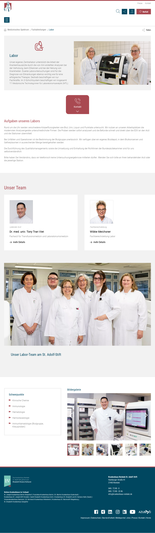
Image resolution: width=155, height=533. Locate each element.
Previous (70, 415)
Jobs (128, 518)
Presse (139, 3)
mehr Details (19, 242)
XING (103, 512)
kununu (125, 512)
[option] (41, 222)
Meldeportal (120, 518)
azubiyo (145, 512)
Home (148, 518)
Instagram (118, 512)
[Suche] (117, 11)
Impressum (85, 518)
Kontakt (148, 3)
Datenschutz (96, 518)
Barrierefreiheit (108, 518)
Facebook (96, 512)
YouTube (132, 512)
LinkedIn (110, 512)
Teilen (148, 30)
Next (146, 415)
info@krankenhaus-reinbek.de (120, 494)
